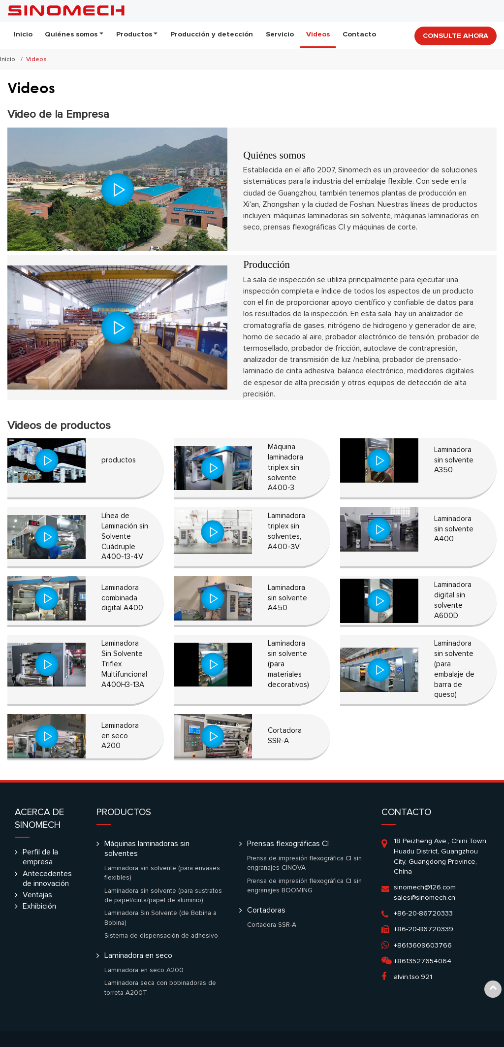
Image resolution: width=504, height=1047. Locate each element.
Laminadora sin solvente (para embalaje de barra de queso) (454, 669)
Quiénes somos (274, 155)
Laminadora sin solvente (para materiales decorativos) (288, 664)
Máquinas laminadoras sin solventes (146, 848)
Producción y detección (211, 34)
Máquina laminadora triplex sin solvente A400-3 (285, 467)
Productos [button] (134, 34)
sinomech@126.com (425, 887)
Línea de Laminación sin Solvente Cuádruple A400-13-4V (124, 536)
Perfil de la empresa (40, 857)
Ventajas (37, 895)
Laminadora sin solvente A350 (453, 460)
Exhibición (39, 906)
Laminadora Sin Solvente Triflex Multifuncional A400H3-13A (124, 664)
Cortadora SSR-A (285, 736)
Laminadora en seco (138, 955)
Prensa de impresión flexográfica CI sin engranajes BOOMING (304, 886)
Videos (318, 34)
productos (118, 460)
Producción (266, 264)
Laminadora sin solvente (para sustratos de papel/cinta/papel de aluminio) (163, 895)
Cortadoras (266, 910)
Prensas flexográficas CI (288, 844)
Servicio (280, 34)
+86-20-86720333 (423, 913)
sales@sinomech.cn (424, 897)
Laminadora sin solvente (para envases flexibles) (162, 873)
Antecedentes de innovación (47, 878)
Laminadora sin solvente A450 (287, 598)
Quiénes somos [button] (71, 34)
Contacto (359, 34)
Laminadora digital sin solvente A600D (453, 600)
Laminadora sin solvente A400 (453, 529)
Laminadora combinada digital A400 (122, 598)
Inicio (23, 34)
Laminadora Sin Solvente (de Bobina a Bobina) (160, 918)
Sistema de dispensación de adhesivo (161, 935)
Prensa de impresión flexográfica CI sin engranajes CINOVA (304, 863)
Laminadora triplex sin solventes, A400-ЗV (286, 531)
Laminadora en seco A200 (120, 736)
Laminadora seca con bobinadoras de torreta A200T (160, 988)
